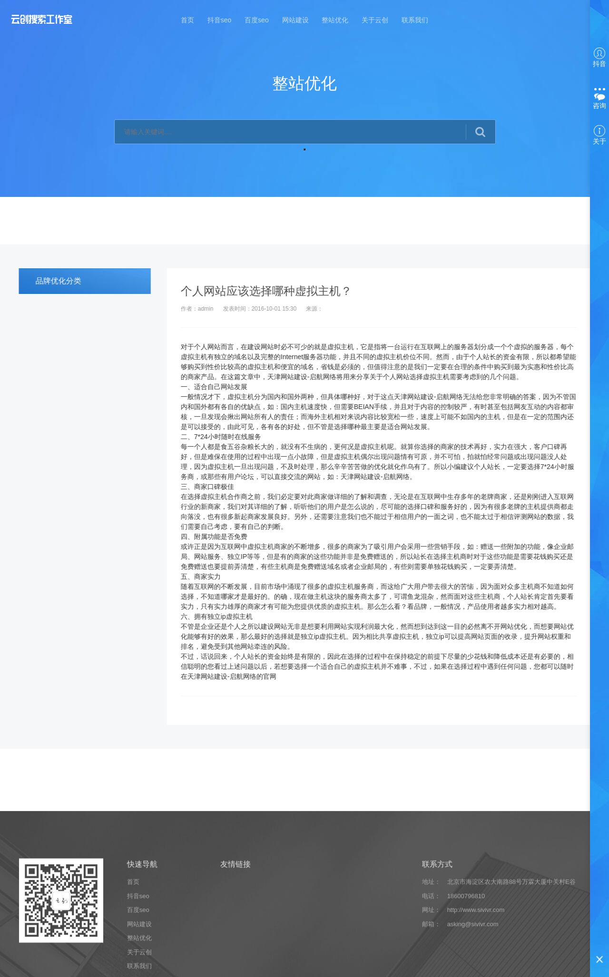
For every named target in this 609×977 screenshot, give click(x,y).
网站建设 (295, 20)
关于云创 (375, 20)
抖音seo (219, 20)
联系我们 (415, 20)
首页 (187, 20)
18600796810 (466, 968)
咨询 (599, 98)
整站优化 (335, 20)
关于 (599, 135)
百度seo (257, 20)
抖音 (599, 58)
